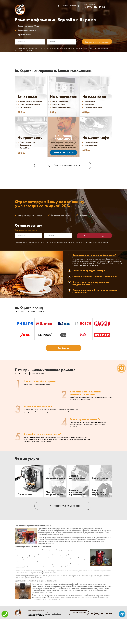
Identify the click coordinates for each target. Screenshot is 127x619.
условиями (28, 50)
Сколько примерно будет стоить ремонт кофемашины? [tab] (94, 291)
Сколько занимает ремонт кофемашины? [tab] (95, 276)
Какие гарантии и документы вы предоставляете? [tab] (90, 283)
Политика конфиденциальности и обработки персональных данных (44, 614)
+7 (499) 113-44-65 (94, 6)
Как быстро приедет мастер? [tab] (88, 270)
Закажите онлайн (68, 6)
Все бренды (63, 348)
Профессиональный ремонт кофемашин (28, 550)
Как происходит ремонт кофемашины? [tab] (94, 255)
